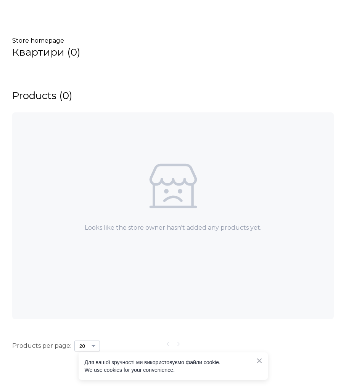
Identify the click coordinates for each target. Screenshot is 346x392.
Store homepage (38, 40)
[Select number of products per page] (87, 346)
